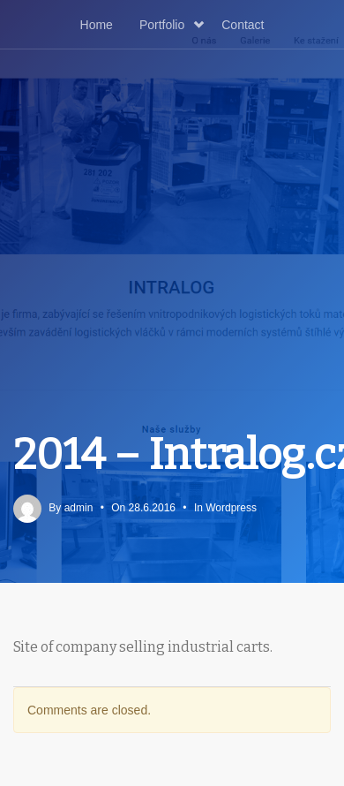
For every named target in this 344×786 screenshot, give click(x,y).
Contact (242, 25)
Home (96, 25)
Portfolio (171, 25)
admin (78, 508)
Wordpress (231, 508)
